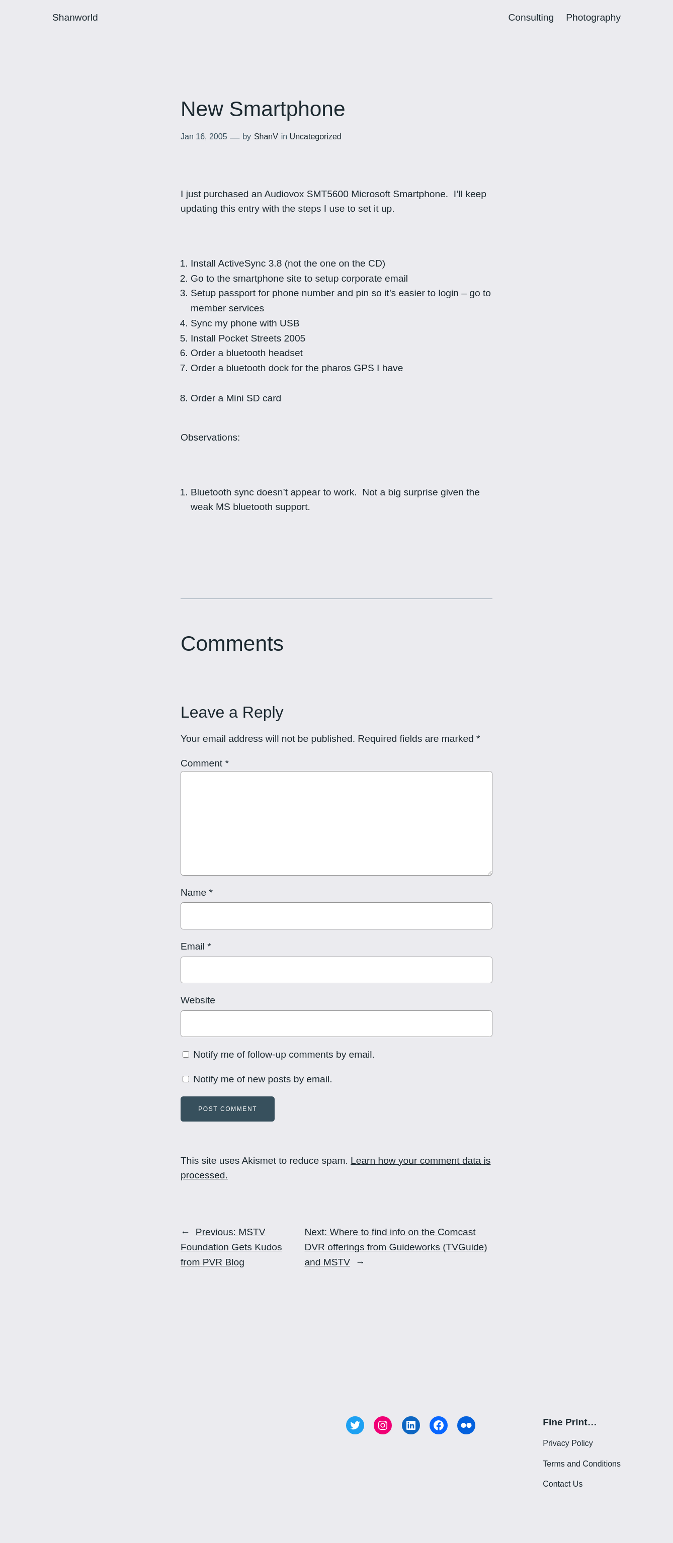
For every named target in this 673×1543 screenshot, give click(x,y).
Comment (205, 763)
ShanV (266, 136)
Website (198, 1000)
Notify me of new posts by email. (262, 1079)
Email (196, 946)
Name (197, 892)
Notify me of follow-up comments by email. (283, 1054)
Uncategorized (316, 136)
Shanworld (75, 17)
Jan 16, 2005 (204, 136)
